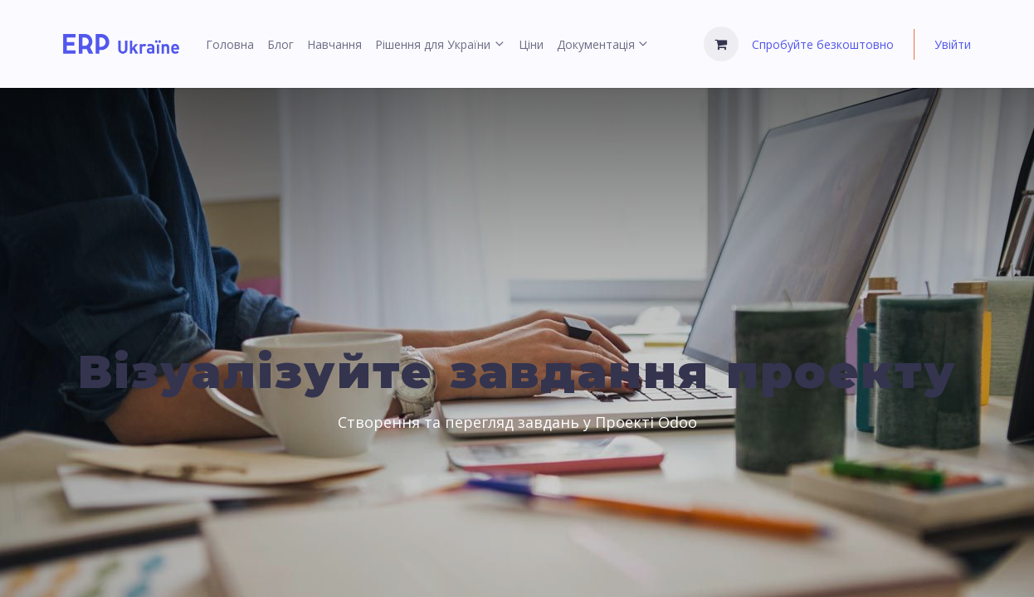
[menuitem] (230, 44)
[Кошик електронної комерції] (721, 44)
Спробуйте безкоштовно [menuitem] (823, 44)
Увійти (952, 44)
